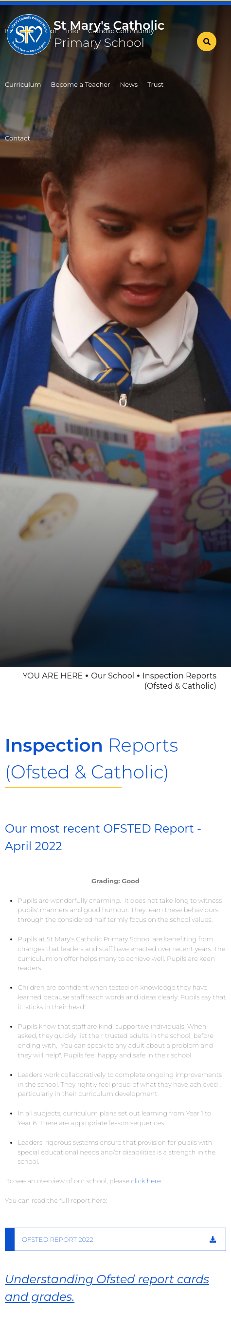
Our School (112, 675)
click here (146, 1181)
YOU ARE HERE (52, 675)
